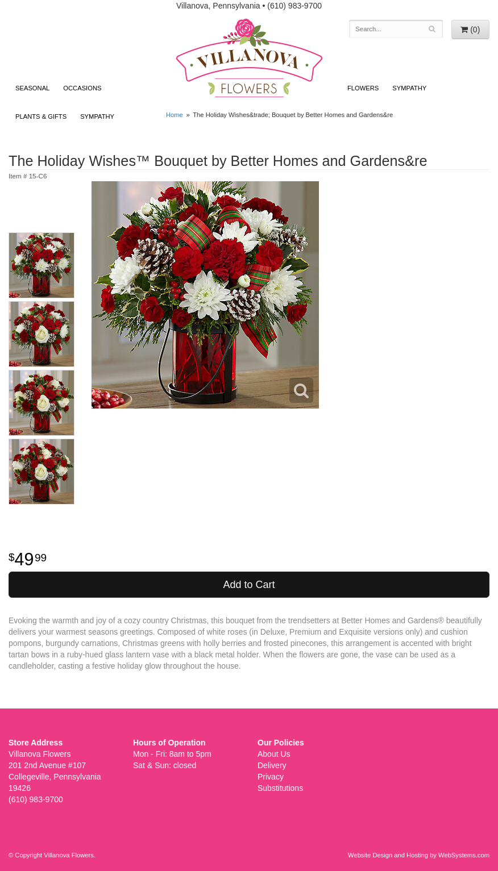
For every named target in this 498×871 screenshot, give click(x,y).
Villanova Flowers (249, 58)
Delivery (272, 765)
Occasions (82, 88)
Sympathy (97, 116)
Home (174, 114)
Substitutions (280, 788)
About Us (274, 754)
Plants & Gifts (41, 116)
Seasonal (32, 88)
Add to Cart (249, 584)
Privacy (271, 776)
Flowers (363, 88)
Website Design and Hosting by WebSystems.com (418, 855)
